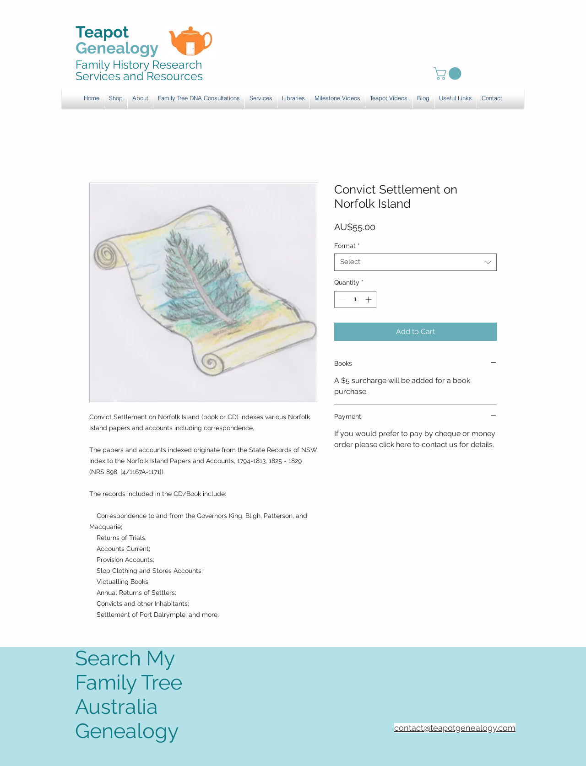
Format (347, 245)
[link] (449, 73)
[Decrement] (341, 299)
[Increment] (369, 299)
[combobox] (415, 262)
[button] (261, 98)
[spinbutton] (355, 299)
